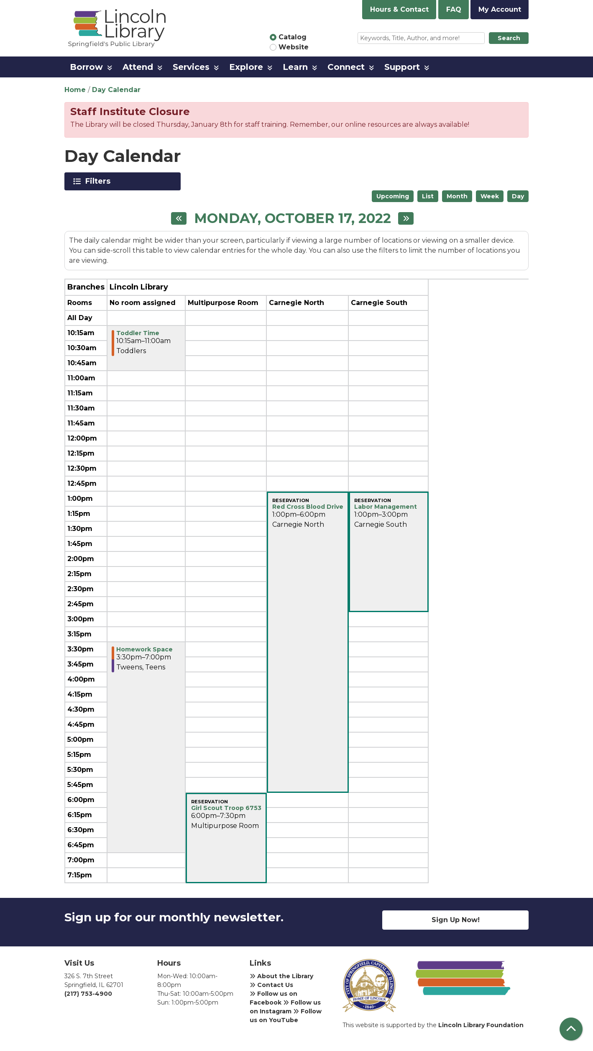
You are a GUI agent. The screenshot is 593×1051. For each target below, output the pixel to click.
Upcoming (392, 196)
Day (518, 196)
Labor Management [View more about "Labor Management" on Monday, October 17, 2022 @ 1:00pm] (385, 507)
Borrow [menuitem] (86, 67)
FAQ (453, 9)
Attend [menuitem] (138, 67)
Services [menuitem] (191, 67)
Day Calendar (116, 90)
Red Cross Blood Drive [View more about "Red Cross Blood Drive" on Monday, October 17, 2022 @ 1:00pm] (307, 507)
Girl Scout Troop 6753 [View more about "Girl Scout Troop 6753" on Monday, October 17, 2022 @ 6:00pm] (226, 808)
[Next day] (406, 218)
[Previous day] (179, 218)
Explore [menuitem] (246, 67)
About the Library (281, 976)
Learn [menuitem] (295, 67)
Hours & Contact (399, 9)
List (428, 196)
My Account (499, 9)
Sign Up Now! (456, 920)
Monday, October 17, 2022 (292, 218)
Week (490, 196)
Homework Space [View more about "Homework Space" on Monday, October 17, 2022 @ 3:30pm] (144, 649)
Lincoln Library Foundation (481, 1025)
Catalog (293, 37)
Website (294, 47)
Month (457, 196)
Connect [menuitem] (346, 67)
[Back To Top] (571, 1029)
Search (509, 38)
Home (75, 90)
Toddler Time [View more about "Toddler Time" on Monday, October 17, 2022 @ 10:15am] (137, 333)
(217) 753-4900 (88, 993)
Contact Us (271, 985)
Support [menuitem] (402, 67)
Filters (99, 181)
